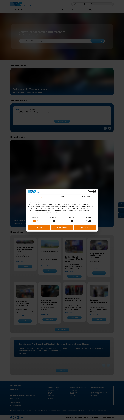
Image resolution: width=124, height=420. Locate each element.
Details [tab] (62, 196)
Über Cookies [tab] (86, 196)
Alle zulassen (84, 227)
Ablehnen (39, 227)
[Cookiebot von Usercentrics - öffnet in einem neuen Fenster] (89, 191)
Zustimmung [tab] (38, 197)
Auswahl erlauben (62, 227)
